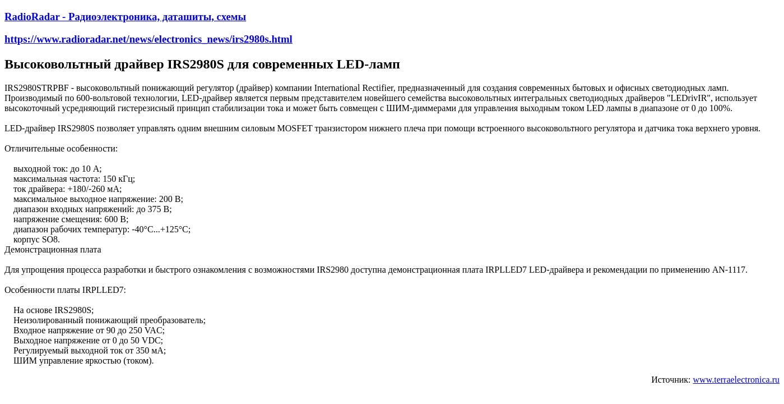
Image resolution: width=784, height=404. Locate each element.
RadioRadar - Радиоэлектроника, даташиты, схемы (125, 16)
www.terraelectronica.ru (736, 379)
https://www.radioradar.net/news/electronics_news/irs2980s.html (148, 39)
